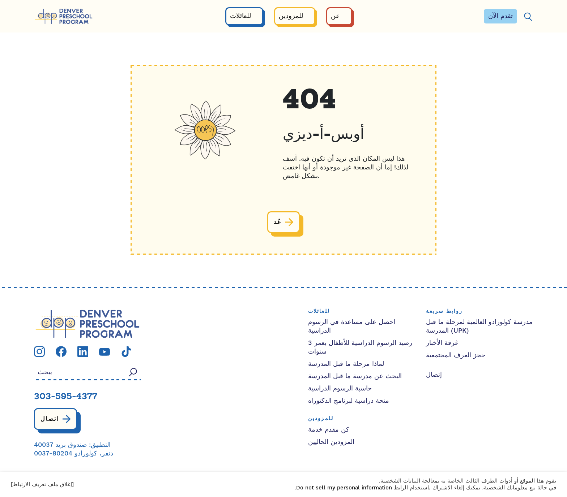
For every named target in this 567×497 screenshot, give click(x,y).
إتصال (434, 375)
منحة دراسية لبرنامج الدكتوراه (348, 401)
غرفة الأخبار (442, 343)
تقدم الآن (500, 16)
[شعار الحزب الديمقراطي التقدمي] (87, 323)
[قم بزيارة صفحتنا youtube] (104, 351)
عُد (278, 222)
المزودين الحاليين (331, 442)
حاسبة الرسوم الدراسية (340, 388)
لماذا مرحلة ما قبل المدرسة (346, 364)
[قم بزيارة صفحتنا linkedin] (82, 351)
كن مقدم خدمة (328, 429)
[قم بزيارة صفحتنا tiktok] (126, 351)
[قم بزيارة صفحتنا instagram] (39, 351)
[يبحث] (528, 16)
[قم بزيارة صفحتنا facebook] (61, 351)
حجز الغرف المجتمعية (455, 355)
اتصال (49, 419)
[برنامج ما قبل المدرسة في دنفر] (63, 16)
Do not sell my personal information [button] (344, 487)
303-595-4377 (65, 397)
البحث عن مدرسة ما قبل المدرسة (355, 376)
